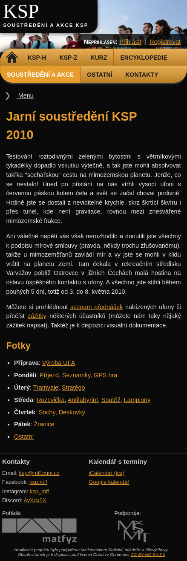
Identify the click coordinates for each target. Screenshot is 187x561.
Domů (12, 57)
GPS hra (105, 375)
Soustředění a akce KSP (45, 25)
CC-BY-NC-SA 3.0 (148, 554)
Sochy (47, 412)
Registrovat (165, 41)
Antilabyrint (83, 399)
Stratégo (73, 387)
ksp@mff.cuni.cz (39, 473)
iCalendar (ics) (106, 473)
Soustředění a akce (40, 74)
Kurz (99, 57)
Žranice (44, 424)
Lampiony (137, 399)
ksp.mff (38, 482)
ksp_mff (39, 491)
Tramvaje (45, 387)
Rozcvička (51, 399)
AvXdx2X (34, 500)
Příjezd (49, 375)
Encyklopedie (143, 57)
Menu (25, 95)
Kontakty (142, 74)
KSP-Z (69, 57)
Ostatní (99, 74)
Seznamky (76, 375)
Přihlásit (130, 41)
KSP (21, 11)
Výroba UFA (58, 362)
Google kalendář (109, 482)
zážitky (37, 315)
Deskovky (72, 412)
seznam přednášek (96, 307)
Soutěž (111, 399)
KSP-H (37, 57)
